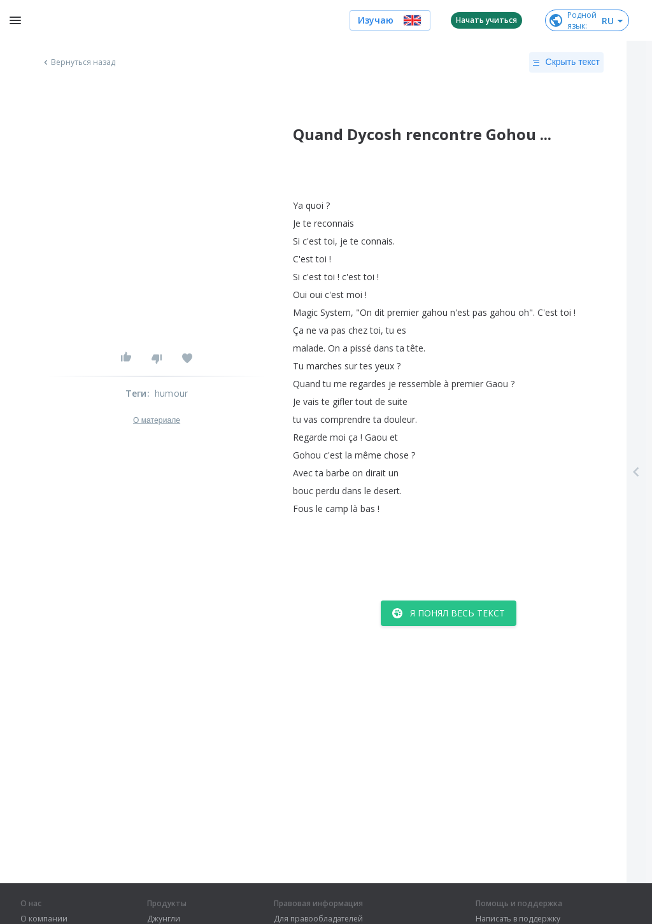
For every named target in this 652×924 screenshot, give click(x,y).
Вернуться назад (78, 62)
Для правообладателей (318, 919)
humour (171, 393)
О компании (43, 919)
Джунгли (163, 919)
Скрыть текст (566, 62)
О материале (156, 420)
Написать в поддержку (518, 919)
